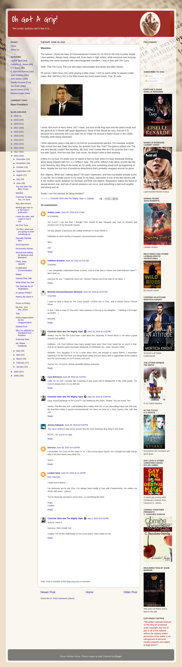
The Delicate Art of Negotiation (24, 287)
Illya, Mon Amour (23, 203)
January (20, 367)
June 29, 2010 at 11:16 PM (73, 473)
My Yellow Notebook (21, 344)
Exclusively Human (24, 248)
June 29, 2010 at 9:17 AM (72, 212)
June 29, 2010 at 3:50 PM (98, 397)
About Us (15, 50)
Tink (18, 313)
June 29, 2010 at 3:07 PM (98, 331)
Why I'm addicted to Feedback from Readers (25, 333)
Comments (151, 81)
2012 (16, 148)
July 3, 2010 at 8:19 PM (97, 518)
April (18, 355)
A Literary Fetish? (24, 293)
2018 (16, 124)
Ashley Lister (53, 212)
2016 (16, 132)
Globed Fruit (21, 326)
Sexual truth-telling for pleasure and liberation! (24, 255)
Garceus (51, 447)
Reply (50, 252)
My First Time (22, 225)
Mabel (18, 274)
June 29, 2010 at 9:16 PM (68, 447)
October (20, 167)
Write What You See (25, 282)
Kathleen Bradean (56, 260)
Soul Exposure (22, 244)
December (21, 159)
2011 (16, 152)
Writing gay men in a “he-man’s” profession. (24, 210)
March (19, 359)
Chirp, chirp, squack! (21, 262)
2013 (16, 144)
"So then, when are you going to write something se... (25, 231)
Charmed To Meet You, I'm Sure (24, 198)
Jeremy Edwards (55, 425)
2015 (16, 136)
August (19, 175)
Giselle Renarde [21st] (21, 82)
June (18, 183)
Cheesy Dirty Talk (24, 278)
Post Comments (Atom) (63, 598)
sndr (100, 656)
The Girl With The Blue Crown (24, 187)
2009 (16, 372)
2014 (16, 140)
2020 (16, 116)
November (21, 163)
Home (89, 592)
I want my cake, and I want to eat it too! (25, 219)
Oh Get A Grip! (34, 19)
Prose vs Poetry (23, 303)
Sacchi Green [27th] (20, 89)
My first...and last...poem (22, 308)
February (20, 363)
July (18, 179)
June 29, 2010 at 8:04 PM (76, 425)
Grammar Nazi (22, 339)
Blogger (118, 656)
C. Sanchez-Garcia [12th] (22, 71)
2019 (16, 120)
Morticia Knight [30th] (20, 93)
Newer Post (48, 592)
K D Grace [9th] (18, 68)
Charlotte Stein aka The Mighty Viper (65, 331)
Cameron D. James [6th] (22, 64)
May (18, 351)
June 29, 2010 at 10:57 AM (95, 292)
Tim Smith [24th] (18, 86)
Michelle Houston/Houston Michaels (64, 292)
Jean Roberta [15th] (20, 75)
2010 (16, 156)
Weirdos (19, 193)
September (21, 171)
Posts (149, 76)
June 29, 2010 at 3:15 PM (74, 377)
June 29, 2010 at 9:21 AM (77, 260)
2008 (16, 376)
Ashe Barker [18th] (19, 79)
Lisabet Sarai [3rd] (19, 61)
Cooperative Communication (24, 269)
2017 (16, 128)
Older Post (130, 592)
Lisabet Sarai (53, 473)
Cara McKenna (54, 377)
